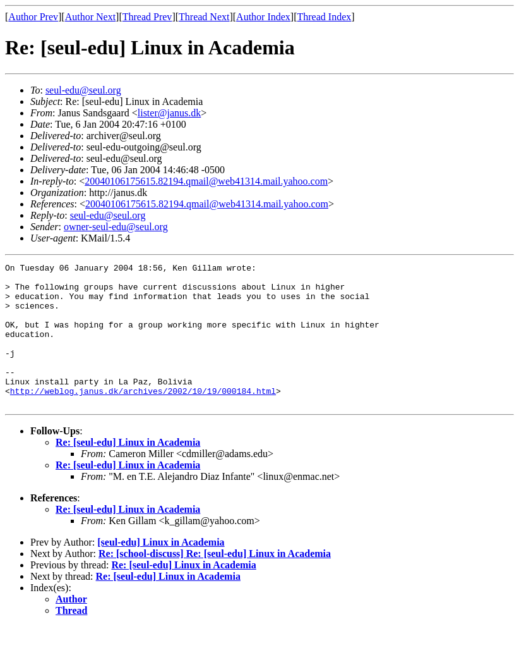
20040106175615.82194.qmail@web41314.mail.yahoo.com (206, 181)
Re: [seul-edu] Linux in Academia (128, 470)
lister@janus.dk (169, 112)
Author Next (90, 16)
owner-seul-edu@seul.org (116, 226)
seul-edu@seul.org (83, 90)
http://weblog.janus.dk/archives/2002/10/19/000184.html (143, 417)
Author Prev (33, 16)
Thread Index (324, 16)
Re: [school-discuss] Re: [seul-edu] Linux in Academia (214, 582)
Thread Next (204, 16)
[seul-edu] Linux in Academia (160, 570)
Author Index (263, 16)
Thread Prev (147, 16)
